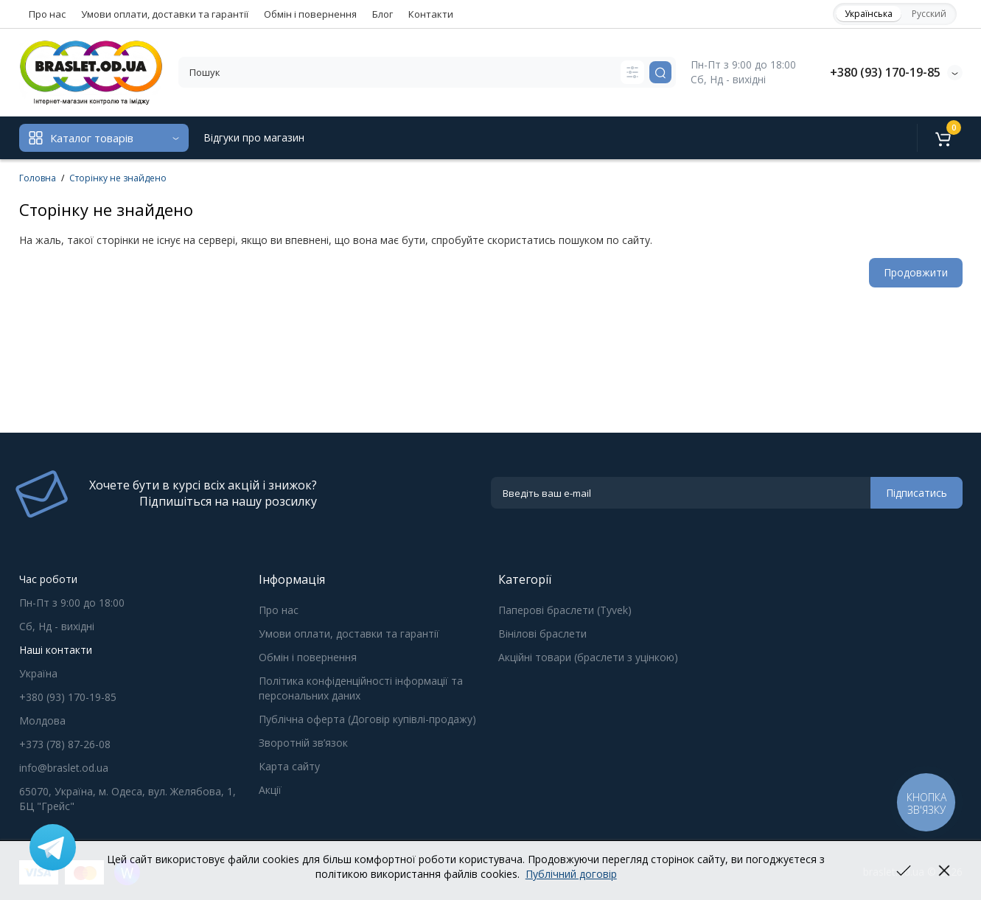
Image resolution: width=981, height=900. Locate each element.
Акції (270, 790)
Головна (37, 178)
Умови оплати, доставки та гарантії (164, 14)
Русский (929, 13)
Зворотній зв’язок (303, 743)
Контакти (430, 14)
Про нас (47, 14)
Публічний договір (571, 874)
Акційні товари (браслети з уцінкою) (588, 657)
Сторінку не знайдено (118, 178)
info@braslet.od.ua (63, 768)
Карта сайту (289, 766)
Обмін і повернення (310, 14)
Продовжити (916, 272)
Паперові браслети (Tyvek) (565, 610)
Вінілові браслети (542, 634)
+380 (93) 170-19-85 (885, 72)
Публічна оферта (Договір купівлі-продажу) (367, 719)
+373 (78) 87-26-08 (65, 744)
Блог (382, 14)
